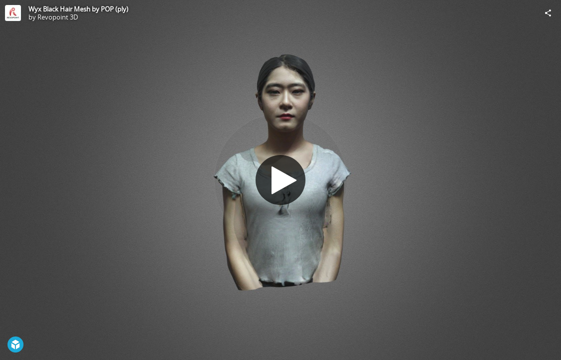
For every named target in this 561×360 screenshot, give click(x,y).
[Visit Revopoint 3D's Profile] (13, 13)
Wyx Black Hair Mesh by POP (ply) (78, 9)
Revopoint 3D (57, 17)
